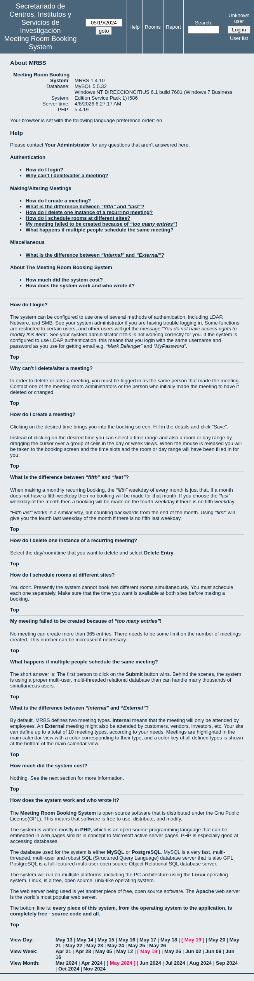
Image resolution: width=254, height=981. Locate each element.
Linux (198, 874)
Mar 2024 (66, 963)
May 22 (73, 945)
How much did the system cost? (64, 280)
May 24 (115, 945)
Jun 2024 (150, 963)
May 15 (105, 940)
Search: (203, 23)
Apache (205, 891)
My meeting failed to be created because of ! (101, 224)
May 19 (192, 940)
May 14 (85, 940)
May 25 (136, 945)
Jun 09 (213, 951)
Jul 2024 (175, 963)
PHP (85, 829)
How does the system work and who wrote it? (80, 285)
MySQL (115, 852)
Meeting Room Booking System (40, 43)
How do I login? (44, 170)
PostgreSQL (146, 852)
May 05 (103, 951)
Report (173, 27)
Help (134, 27)
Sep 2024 (227, 963)
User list (239, 38)
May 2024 (121, 963)
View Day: (22, 940)
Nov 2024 (95, 969)
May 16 (126, 940)
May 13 (64, 940)
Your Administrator (67, 145)
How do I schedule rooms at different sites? (78, 218)
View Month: (25, 963)
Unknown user (238, 18)
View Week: (24, 951)
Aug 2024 (200, 963)
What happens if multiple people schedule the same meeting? (100, 230)
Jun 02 (193, 951)
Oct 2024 (68, 969)
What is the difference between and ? (85, 206)
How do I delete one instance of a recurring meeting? (89, 212)
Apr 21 (63, 951)
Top (14, 357)
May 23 (94, 945)
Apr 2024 (92, 963)
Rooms (153, 27)
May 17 (147, 940)
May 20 (217, 940)
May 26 (157, 945)
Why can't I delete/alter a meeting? (67, 175)
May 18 (168, 940)
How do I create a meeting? (58, 201)
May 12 (124, 951)
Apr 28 (83, 951)
